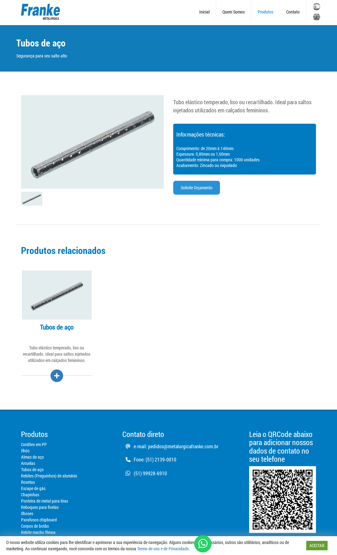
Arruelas (28, 463)
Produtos (265, 12)
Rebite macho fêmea (38, 532)
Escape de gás (33, 488)
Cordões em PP (34, 444)
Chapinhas (30, 495)
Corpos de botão (35, 526)
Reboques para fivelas (40, 507)
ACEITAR (316, 545)
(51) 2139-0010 (161, 459)
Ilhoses (27, 513)
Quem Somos (233, 12)
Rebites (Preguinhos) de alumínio (49, 476)
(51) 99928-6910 (144, 473)
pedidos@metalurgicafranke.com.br (183, 446)
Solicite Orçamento (196, 188)
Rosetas (28, 482)
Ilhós (25, 451)
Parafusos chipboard (39, 520)
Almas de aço (32, 457)
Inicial (204, 12)
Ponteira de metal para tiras (44, 501)
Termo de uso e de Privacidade (163, 549)
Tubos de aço (32, 469)
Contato (293, 12)
